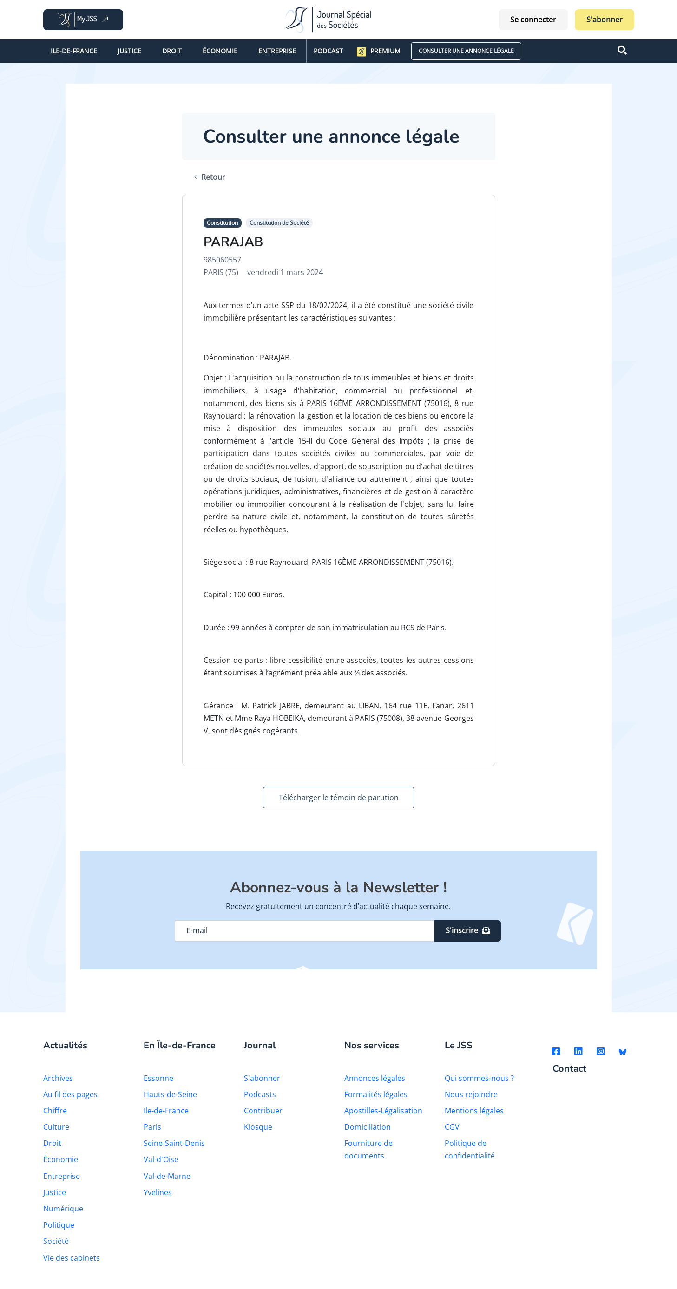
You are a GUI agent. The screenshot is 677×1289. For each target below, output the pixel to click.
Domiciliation (367, 1127)
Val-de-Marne (167, 1176)
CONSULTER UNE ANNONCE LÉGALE (466, 51)
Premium (379, 51)
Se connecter (533, 19)
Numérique (63, 1209)
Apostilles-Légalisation (383, 1111)
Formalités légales (376, 1094)
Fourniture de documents (368, 1149)
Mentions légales (474, 1111)
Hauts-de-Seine (170, 1094)
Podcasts (260, 1094)
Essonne (158, 1078)
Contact (569, 1069)
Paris (152, 1127)
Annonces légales (374, 1078)
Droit (172, 50)
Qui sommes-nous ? (479, 1078)
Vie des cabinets (71, 1258)
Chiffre (55, 1111)
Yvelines (158, 1192)
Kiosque (258, 1127)
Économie (220, 50)
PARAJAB (233, 242)
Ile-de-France (74, 50)
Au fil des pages (70, 1094)
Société (56, 1241)
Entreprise (277, 50)
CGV (452, 1127)
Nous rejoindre (471, 1094)
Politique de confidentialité (470, 1149)
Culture (56, 1127)
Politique (58, 1225)
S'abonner (604, 19)
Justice (129, 50)
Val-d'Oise (161, 1159)
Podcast (328, 50)
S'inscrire (468, 930)
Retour (209, 177)
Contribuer (263, 1111)
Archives (58, 1078)
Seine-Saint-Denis (174, 1143)
